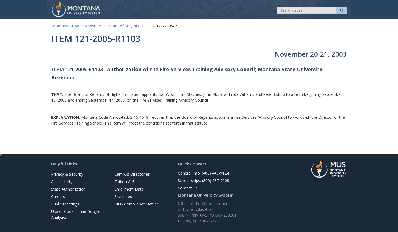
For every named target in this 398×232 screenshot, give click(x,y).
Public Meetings (65, 204)
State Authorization (68, 189)
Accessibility (61, 181)
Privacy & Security (67, 174)
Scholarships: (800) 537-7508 (203, 180)
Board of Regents (123, 25)
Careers (58, 196)
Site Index (123, 196)
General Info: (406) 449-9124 (203, 173)
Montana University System (76, 25)
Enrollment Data (129, 189)
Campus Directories (132, 174)
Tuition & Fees (127, 181)
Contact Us (188, 188)
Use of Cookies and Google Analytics (75, 214)
